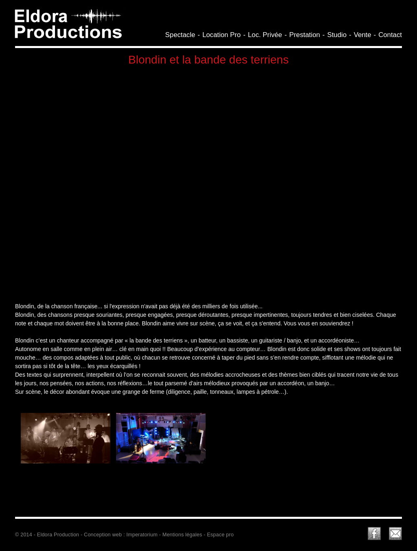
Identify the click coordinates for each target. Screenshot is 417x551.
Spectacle (180, 35)
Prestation (304, 35)
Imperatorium (142, 535)
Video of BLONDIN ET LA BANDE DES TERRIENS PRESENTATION (208, 183)
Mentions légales (182, 535)
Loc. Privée (265, 35)
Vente (362, 35)
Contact (390, 35)
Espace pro (220, 535)
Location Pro (221, 35)
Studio (337, 35)
